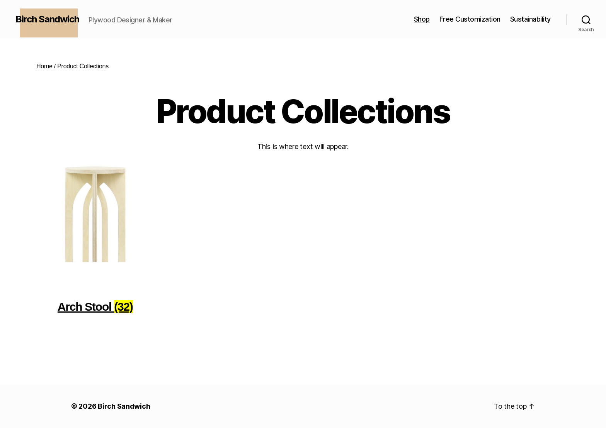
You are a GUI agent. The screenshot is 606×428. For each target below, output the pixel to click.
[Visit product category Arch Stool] (95, 242)
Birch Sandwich (124, 406)
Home (44, 66)
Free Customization (469, 19)
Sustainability (530, 19)
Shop (422, 19)
